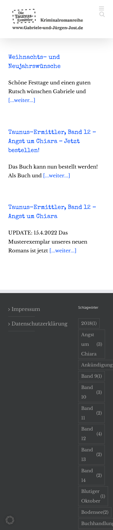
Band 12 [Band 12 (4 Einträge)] (91, 433)
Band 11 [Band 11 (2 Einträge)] (91, 413)
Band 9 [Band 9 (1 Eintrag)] (91, 376)
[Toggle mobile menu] (102, 8)
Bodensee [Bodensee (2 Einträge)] (94, 512)
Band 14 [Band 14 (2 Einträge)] (91, 475)
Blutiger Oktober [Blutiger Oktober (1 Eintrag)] (93, 496)
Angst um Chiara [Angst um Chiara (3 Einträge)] (91, 344)
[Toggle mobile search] (102, 14)
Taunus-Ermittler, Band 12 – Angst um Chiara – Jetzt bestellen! (52, 142)
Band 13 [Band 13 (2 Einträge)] (91, 454)
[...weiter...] (21, 100)
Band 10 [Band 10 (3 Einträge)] (91, 392)
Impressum (22, 309)
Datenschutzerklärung (22, 324)
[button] (10, 520)
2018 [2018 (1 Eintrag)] (89, 323)
